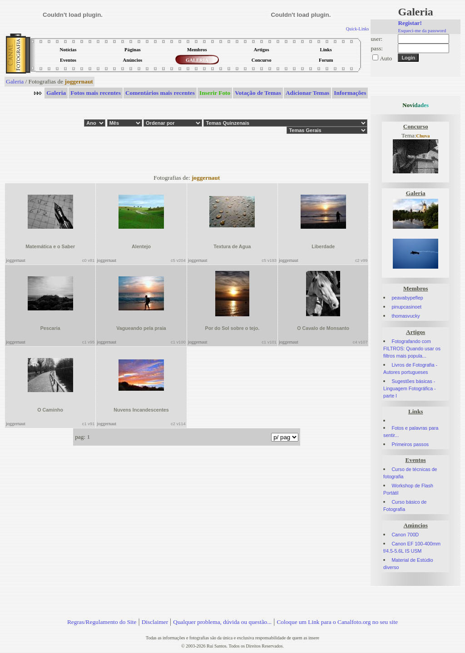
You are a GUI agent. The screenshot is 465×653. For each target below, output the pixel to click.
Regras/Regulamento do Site (102, 622)
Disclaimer (155, 622)
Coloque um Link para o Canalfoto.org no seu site (337, 622)
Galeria (15, 81)
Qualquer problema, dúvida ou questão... (222, 622)
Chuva (423, 135)
